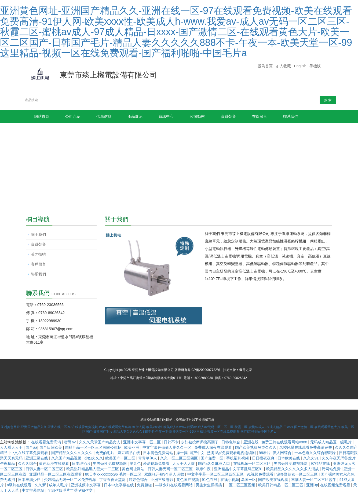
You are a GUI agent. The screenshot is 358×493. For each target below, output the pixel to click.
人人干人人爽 (184, 463)
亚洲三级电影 (162, 479)
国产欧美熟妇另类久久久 (256, 447)
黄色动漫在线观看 (54, 463)
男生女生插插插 (209, 485)
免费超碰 (145, 485)
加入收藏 (283, 66)
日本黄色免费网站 (158, 453)
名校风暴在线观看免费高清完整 (306, 447)
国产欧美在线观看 (273, 479)
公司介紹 (72, 116)
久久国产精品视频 (66, 458)
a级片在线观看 (19, 485)
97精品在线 (321, 463)
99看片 (265, 453)
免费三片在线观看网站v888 (284, 442)
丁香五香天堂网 (113, 479)
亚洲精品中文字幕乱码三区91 (239, 469)
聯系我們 (290, 116)
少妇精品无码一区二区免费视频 (70, 479)
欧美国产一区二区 (120, 458)
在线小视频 (229, 479)
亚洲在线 (251, 442)
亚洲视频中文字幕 (86, 485)
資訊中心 (166, 116)
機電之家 (245, 370)
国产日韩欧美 (51, 447)
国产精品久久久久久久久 (72, 453)
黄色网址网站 (133, 469)
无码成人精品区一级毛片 (331, 442)
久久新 (41, 485)
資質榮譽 (228, 116)
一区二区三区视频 (240, 485)
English (300, 66)
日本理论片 (81, 463)
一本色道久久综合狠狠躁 (315, 453)
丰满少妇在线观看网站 (174, 485)
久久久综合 (27, 463)
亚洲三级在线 (37, 458)
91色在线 (210, 479)
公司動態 (197, 116)
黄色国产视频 (188, 479)
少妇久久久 (93, 458)
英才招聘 (38, 254)
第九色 (135, 463)
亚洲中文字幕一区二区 (142, 442)
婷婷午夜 (204, 469)
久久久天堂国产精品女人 (100, 442)
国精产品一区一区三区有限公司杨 (93, 447)
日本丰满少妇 (30, 479)
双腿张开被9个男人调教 (164, 474)
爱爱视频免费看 (156, 463)
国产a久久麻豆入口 (214, 463)
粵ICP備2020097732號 (203, 370)
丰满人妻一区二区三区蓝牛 (314, 479)
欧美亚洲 (132, 447)
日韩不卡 (171, 442)
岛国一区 (248, 479)
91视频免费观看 (260, 474)
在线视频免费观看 (335, 485)
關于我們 (38, 234)
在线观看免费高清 (46, 442)
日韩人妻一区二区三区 (44, 469)
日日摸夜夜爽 (264, 458)
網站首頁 (41, 116)
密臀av (70, 442)
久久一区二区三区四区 (179, 458)
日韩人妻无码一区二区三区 (171, 469)
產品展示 (135, 116)
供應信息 (103, 116)
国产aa (31, 447)
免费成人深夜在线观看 (213, 447)
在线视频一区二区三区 (252, 463)
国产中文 (196, 453)
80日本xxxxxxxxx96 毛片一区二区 (114, 474)
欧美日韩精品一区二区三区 (281, 485)
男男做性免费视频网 (110, 463)
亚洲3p (312, 485)
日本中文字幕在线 (119, 485)
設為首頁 (265, 66)
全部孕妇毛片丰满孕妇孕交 (71, 490)
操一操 (182, 453)
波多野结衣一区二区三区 (297, 474)
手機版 (315, 66)
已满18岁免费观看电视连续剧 (232, 453)
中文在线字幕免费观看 (29, 453)
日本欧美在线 (289, 458)
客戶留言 (38, 264)
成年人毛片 (59, 485)
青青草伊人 (148, 458)
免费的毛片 (105, 453)
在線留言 (259, 116)
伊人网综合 (283, 453)
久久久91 (311, 458)
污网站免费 (332, 469)
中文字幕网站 (33, 490)
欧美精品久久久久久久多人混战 (293, 469)
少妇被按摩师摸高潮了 (200, 442)
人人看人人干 (12, 447)
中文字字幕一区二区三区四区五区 (216, 474)
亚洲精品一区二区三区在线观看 (56, 474)
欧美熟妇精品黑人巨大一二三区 (93, 469)
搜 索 (327, 100)
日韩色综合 (231, 442)
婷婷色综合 (139, 479)
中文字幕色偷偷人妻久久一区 (167, 447)
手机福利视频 (238, 458)
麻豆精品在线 (129, 453)
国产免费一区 (212, 458)
